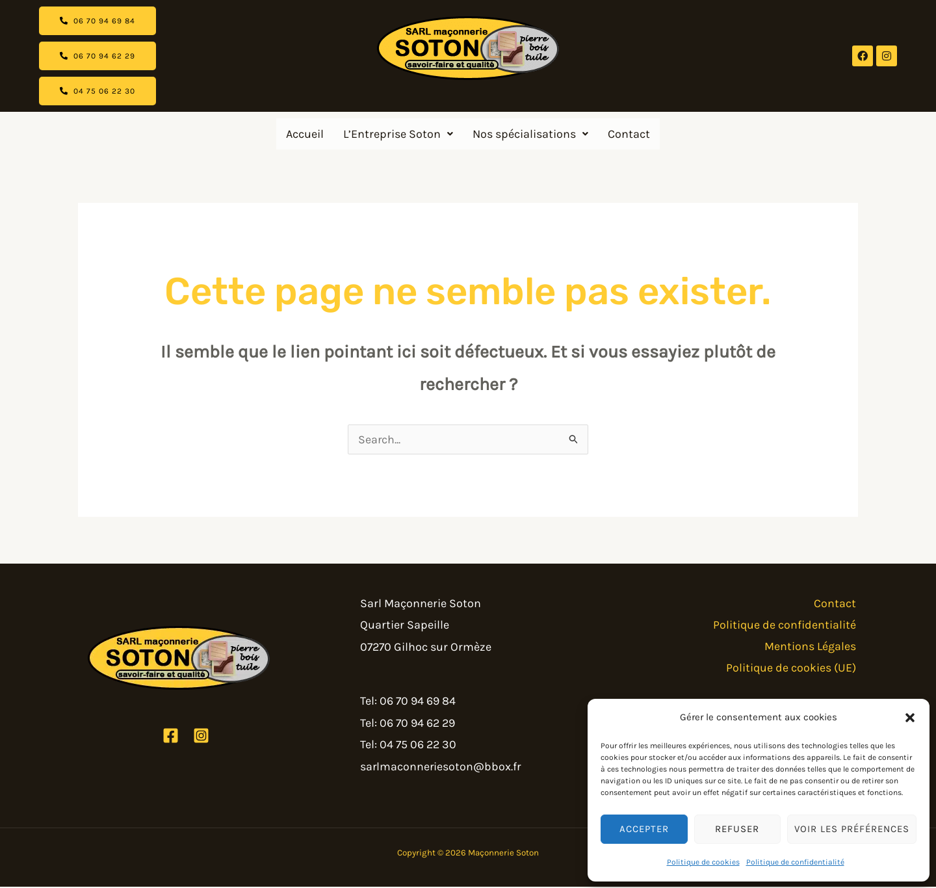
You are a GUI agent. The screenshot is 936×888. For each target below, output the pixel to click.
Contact (629, 134)
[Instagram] (201, 737)
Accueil (305, 134)
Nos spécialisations (530, 134)
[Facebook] (170, 737)
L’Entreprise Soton (398, 134)
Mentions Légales (812, 648)
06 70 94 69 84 (418, 702)
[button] (910, 717)
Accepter (644, 829)
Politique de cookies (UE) (792, 669)
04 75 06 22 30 (418, 745)
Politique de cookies (703, 862)
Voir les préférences (851, 829)
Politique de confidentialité (795, 862)
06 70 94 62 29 (417, 724)
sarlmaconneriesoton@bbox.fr (441, 768)
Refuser (737, 829)
